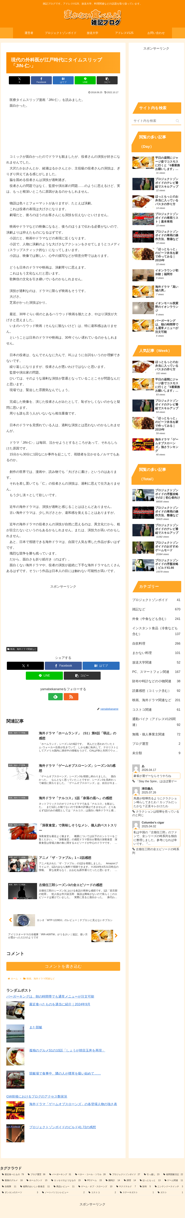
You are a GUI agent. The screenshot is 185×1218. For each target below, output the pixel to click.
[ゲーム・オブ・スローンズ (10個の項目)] (95, 1188)
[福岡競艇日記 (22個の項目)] (173, 1176)
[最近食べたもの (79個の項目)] (12, 1176)
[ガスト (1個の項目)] (170, 1194)
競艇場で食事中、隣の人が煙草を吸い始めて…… (65, 1075)
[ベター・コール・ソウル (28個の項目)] (90, 1176)
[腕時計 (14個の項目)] (112, 1182)
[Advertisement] (63, 614)
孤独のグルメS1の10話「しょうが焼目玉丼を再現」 (67, 1052)
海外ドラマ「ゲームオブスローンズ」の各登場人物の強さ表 (73, 1106)
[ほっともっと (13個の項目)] (150, 1182)
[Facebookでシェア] (44, 80)
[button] (101, 80)
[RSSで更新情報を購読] (67, 696)
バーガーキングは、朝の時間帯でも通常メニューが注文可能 (50, 998)
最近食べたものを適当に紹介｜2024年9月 (59, 1006)
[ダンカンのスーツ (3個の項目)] (20, 1194)
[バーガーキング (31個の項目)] (60, 1176)
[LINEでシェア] (82, 80)
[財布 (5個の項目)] (145, 1188)
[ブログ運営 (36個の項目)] (36, 1176)
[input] (156, 121)
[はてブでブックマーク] (63, 80)
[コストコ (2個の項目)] (102, 1194)
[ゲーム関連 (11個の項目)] (174, 1182)
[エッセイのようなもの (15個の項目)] (66, 1182)
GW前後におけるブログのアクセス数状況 (36, 1098)
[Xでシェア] (25, 80)
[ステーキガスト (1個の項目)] (137, 1194)
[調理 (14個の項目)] (129, 1182)
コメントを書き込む (63, 968)
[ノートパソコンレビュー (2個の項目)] (63, 1194)
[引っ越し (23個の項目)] (151, 1176)
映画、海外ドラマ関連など (21, 649)
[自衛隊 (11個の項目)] (9, 1188)
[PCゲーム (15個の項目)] (93, 1182)
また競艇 (35, 1029)
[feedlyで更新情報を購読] (59, 696)
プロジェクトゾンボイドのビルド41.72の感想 (62, 1129)
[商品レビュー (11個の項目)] (64, 1188)
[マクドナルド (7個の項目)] (126, 1188)
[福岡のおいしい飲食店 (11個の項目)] (35, 1188)
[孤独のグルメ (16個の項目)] (12, 1182)
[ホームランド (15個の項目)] (37, 1182)
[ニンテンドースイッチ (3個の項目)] (169, 1188)
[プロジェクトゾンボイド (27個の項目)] (125, 1176)
